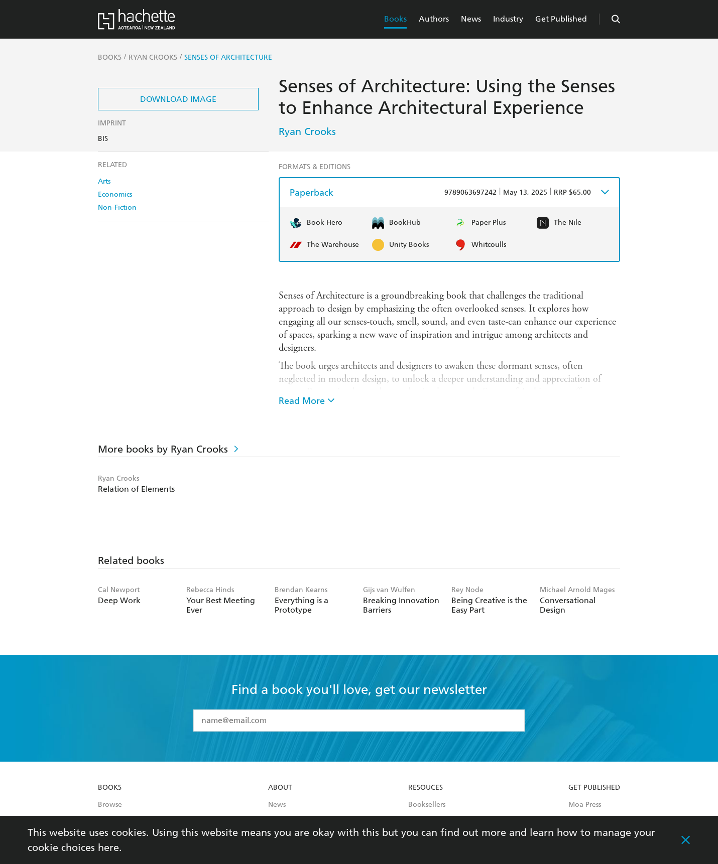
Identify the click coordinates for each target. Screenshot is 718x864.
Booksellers (426, 804)
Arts (104, 181)
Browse (110, 804)
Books (395, 19)
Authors (434, 19)
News (471, 19)
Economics (115, 194)
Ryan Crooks (307, 131)
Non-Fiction (117, 207)
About (280, 787)
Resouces (425, 787)
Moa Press (584, 804)
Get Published (561, 19)
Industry (508, 19)
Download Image (178, 99)
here (108, 847)
